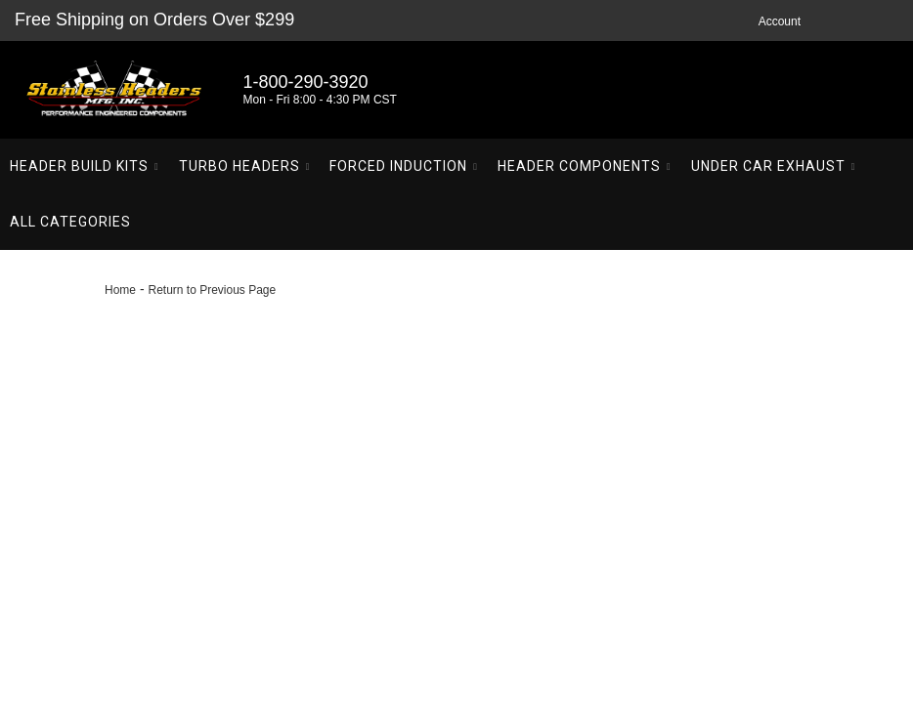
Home (120, 290)
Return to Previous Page (212, 290)
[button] (84, 166)
